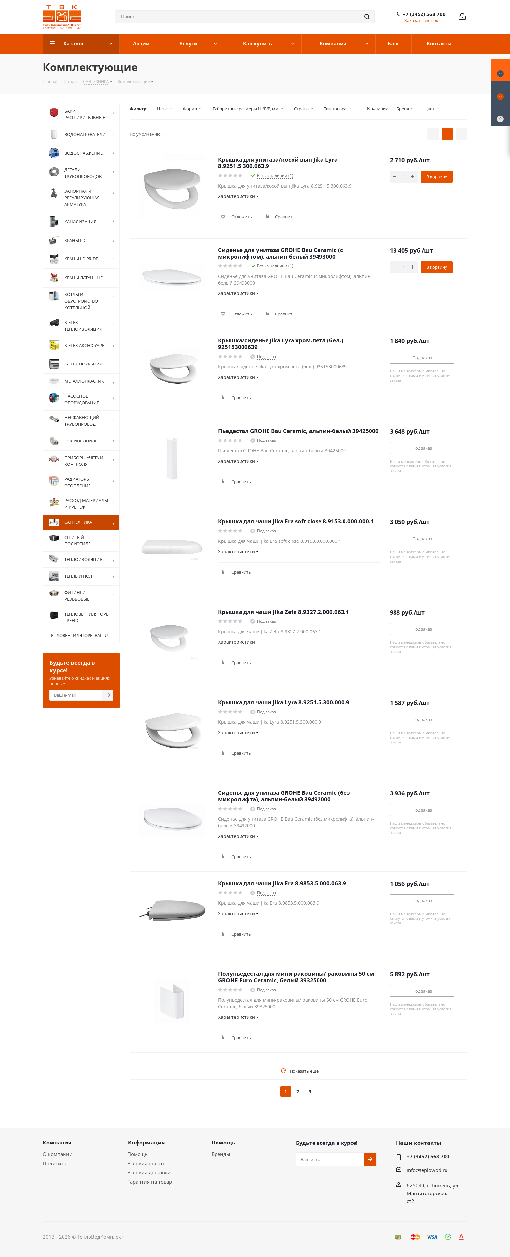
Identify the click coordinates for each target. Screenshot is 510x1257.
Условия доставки (149, 1172)
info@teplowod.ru (427, 1170)
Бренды (221, 1154)
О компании (58, 1154)
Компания (57, 1142)
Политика (54, 1163)
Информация (146, 1142)
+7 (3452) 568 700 (424, 14)
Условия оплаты (146, 1163)
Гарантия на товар (149, 1181)
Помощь (137, 1154)
